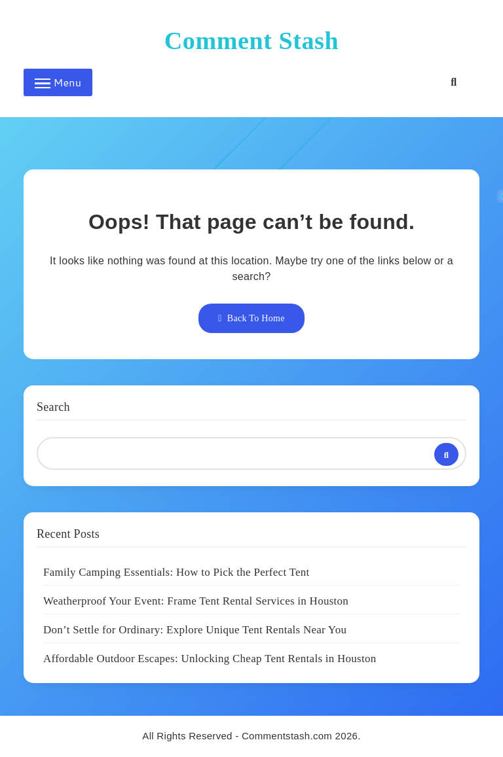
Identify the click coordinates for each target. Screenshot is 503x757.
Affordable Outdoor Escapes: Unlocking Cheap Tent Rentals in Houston (209, 658)
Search (53, 407)
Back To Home (251, 318)
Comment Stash (251, 40)
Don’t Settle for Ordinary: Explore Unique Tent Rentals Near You (194, 630)
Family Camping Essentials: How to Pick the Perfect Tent (176, 572)
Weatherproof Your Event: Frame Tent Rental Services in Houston (195, 601)
